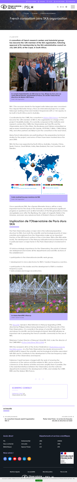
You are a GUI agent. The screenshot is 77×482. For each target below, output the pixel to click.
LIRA (40, 441)
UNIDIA (59, 441)
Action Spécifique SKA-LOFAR (33, 342)
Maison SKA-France (50, 117)
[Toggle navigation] (73, 7)
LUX (40, 447)
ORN (58, 444)
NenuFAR (16, 325)
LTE (40, 444)
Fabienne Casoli (17, 393)
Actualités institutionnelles (47, 13)
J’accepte (39, 480)
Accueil (26, 13)
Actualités (34, 13)
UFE (58, 447)
